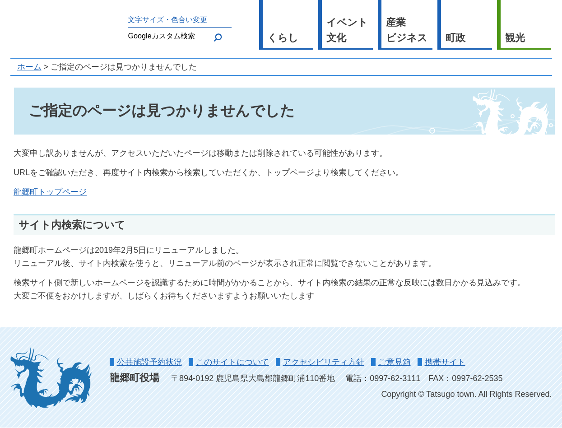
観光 (515, 37)
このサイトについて (232, 362)
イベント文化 (347, 30)
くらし (282, 37)
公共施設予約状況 (149, 362)
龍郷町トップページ (50, 191)
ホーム (29, 66)
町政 (455, 37)
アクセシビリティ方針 (323, 362)
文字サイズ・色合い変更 (167, 19)
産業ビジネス (406, 30)
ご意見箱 (394, 362)
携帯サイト (445, 362)
